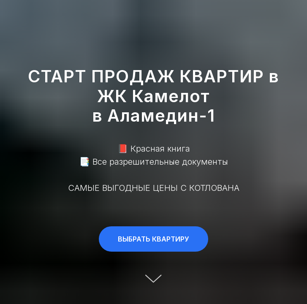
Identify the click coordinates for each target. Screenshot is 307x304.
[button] (153, 239)
